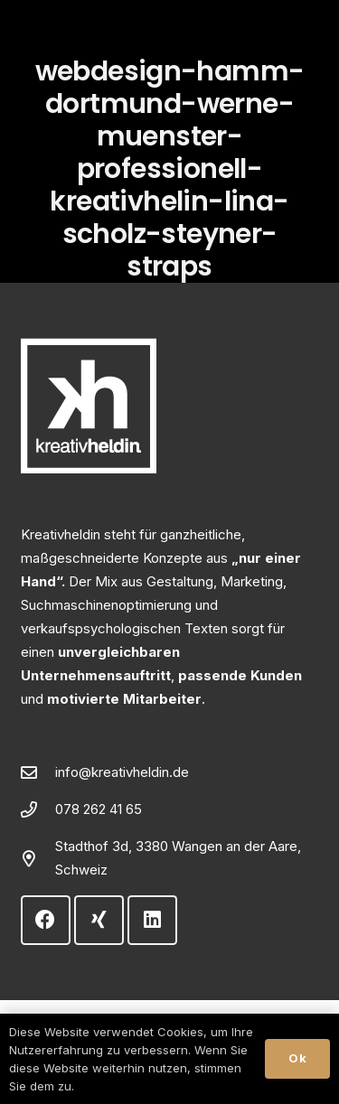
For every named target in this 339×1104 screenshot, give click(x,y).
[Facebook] (46, 920)
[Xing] (99, 920)
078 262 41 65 (98, 809)
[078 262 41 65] (38, 809)
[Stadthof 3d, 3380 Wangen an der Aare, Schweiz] (38, 858)
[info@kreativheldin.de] (38, 772)
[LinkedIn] (152, 920)
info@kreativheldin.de (122, 772)
